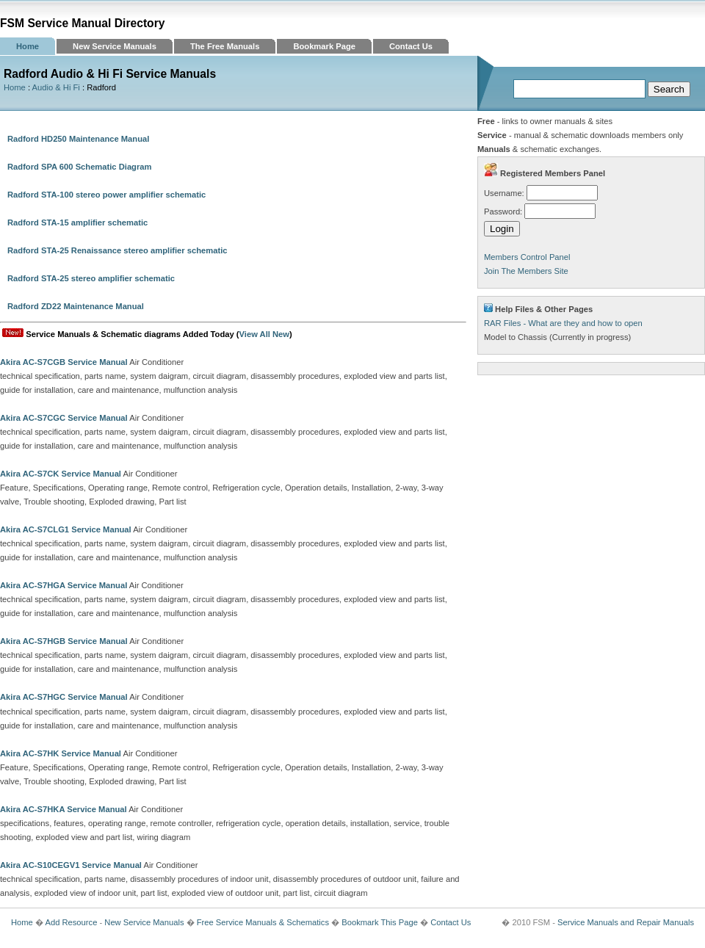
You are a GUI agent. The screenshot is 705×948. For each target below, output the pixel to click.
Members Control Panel (527, 257)
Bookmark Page (324, 46)
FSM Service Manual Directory (82, 23)
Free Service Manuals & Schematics (263, 922)
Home (27, 46)
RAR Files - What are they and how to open (563, 323)
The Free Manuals (225, 46)
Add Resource (71, 922)
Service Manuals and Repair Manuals (625, 922)
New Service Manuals (114, 46)
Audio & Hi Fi (56, 87)
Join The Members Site (526, 271)
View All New (264, 334)
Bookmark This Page (379, 922)
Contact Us (411, 46)
